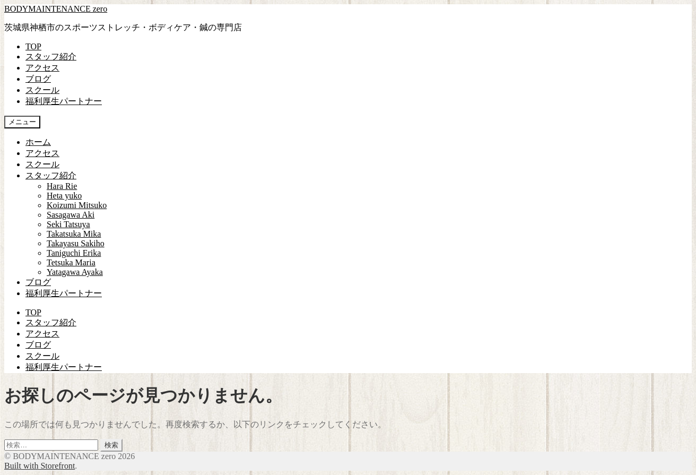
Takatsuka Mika (74, 233)
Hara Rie (62, 186)
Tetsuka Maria (71, 262)
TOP (33, 46)
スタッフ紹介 (50, 56)
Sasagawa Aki (70, 214)
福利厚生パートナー (63, 101)
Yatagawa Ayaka (75, 272)
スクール (42, 89)
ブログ (38, 78)
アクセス (42, 67)
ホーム (38, 141)
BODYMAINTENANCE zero (55, 8)
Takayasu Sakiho (76, 243)
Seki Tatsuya (68, 224)
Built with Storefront (39, 465)
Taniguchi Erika (74, 252)
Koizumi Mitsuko (77, 205)
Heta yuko (64, 195)
